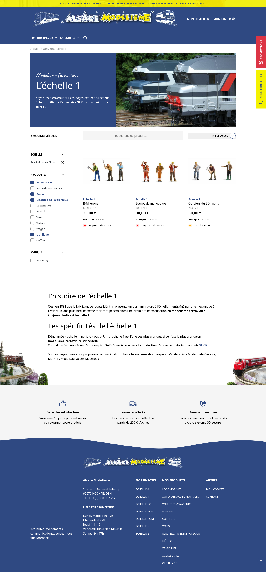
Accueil (35, 49)
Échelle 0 (142, 489)
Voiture (40, 223)
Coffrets (168, 519)
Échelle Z (142, 533)
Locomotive (43, 205)
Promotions (261, 52)
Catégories (69, 37)
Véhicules (169, 548)
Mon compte (215, 489)
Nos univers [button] (47, 37)
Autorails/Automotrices (180, 496)
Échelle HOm (145, 519)
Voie (39, 217)
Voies (166, 526)
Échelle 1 (142, 496)
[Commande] (212, 136)
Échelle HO (143, 504)
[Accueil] (33, 37)
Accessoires (44, 182)
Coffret (40, 240)
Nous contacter (261, 89)
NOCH (40, 260)
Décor (40, 194)
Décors (167, 541)
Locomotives (171, 489)
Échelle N (142, 526)
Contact (212, 496)
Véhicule (41, 211)
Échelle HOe (144, 511)
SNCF (203, 345)
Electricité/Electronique (50, 200)
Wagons (167, 511)
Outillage (42, 234)
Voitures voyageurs (176, 504)
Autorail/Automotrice (49, 188)
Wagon (40, 229)
